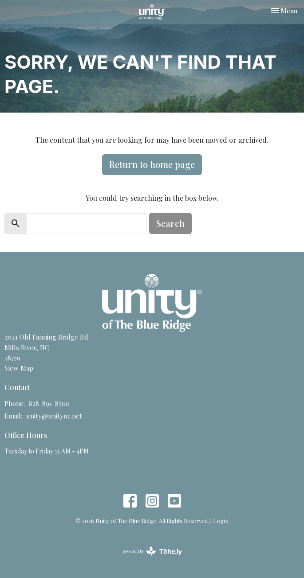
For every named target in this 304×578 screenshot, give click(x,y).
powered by (152, 551)
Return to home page (152, 164)
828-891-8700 (49, 403)
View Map (18, 367)
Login (221, 520)
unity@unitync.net (54, 415)
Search (170, 223)
